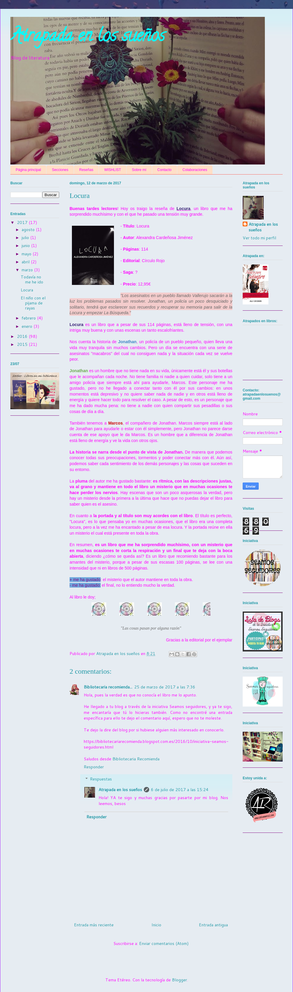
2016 (23, 336)
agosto (29, 230)
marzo (28, 270)
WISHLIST (112, 170)
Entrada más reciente (94, 925)
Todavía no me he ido (32, 279)
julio (26, 238)
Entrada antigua (213, 925)
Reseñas (86, 170)
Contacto (164, 170)
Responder (94, 767)
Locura (27, 290)
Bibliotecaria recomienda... (108, 687)
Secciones (60, 170)
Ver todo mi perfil (259, 238)
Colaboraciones (195, 170)
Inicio (156, 925)
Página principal (28, 170)
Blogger (179, 980)
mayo (27, 254)
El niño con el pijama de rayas (33, 303)
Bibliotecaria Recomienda (136, 759)
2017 (23, 222)
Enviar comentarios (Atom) (164, 943)
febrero (29, 318)
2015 (23, 344)
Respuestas (101, 779)
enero (27, 326)
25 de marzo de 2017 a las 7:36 (164, 687)
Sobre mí (139, 170)
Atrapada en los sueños (87, 37)
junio (26, 246)
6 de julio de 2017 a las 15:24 (179, 790)
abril (26, 262)
